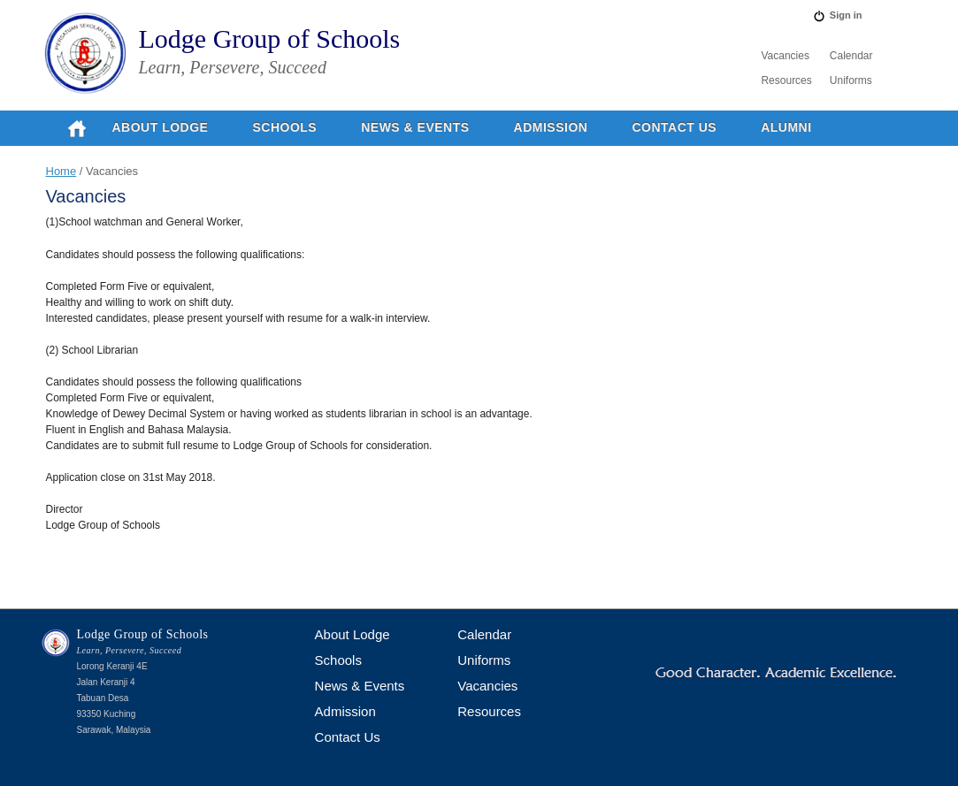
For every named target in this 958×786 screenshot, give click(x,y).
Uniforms (851, 80)
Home (61, 171)
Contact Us (674, 127)
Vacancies (785, 56)
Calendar (851, 56)
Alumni (786, 127)
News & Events (415, 127)
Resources (786, 80)
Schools (284, 127)
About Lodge (160, 127)
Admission (551, 127)
